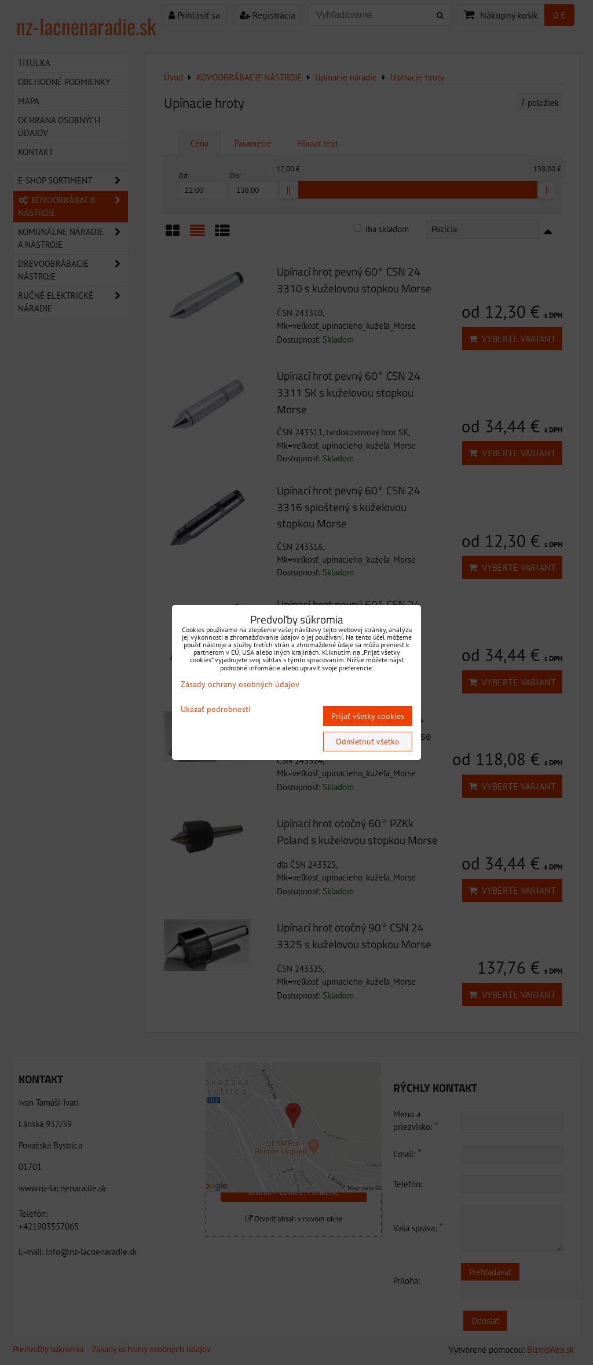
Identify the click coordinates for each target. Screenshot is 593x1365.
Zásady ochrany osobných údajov (240, 684)
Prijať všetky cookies (367, 716)
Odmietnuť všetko (368, 741)
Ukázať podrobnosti (216, 709)
